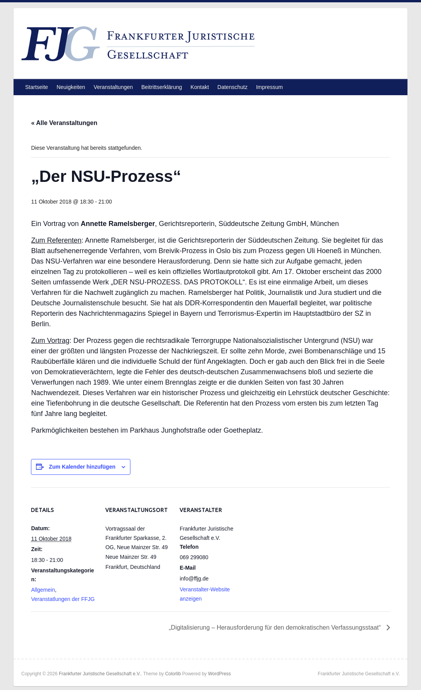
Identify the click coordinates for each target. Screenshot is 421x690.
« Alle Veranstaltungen (64, 123)
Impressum (269, 87)
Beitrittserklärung (161, 87)
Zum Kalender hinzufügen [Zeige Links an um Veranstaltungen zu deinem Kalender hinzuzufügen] (82, 467)
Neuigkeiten (70, 87)
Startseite (36, 87)
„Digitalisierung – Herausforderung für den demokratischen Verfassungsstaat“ (275, 627)
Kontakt (199, 87)
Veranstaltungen (113, 87)
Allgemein (43, 590)
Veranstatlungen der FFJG (62, 599)
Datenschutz (232, 87)
